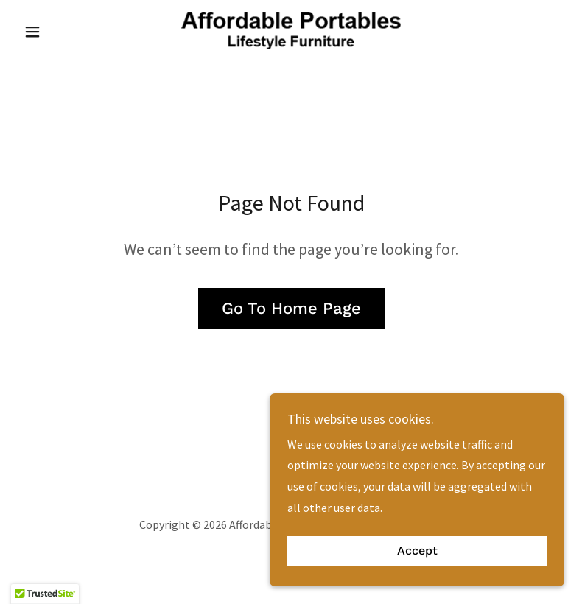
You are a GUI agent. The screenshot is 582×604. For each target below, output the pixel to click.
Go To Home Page (291, 308)
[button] (58, 31)
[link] (290, 30)
